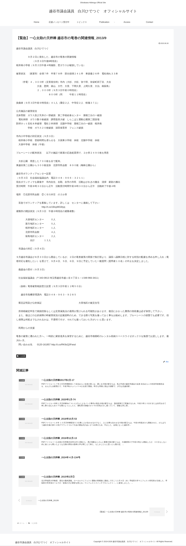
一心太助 (21, 356)
